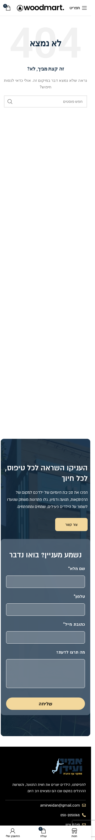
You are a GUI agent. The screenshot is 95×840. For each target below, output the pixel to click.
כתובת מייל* (74, 624)
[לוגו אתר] (40, 8)
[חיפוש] (45, 101)
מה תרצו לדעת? (70, 652)
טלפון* (79, 596)
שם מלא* (76, 568)
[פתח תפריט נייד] (78, 8)
